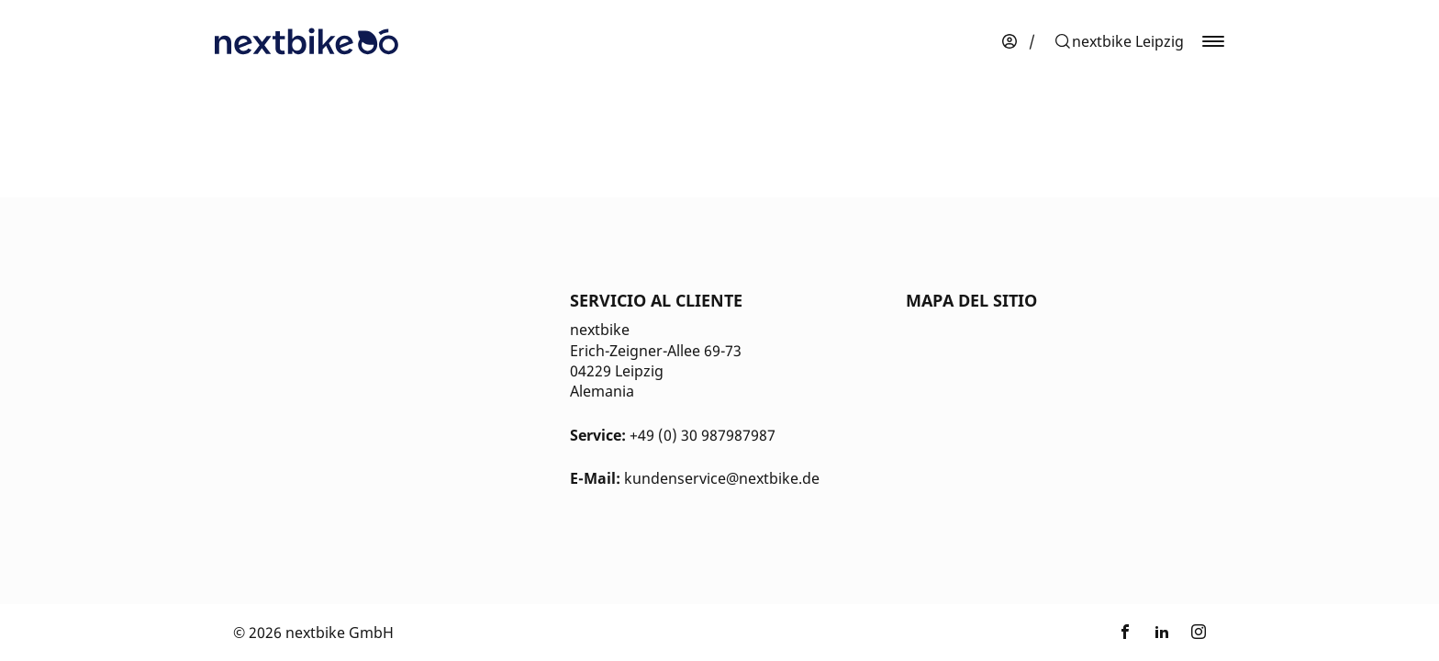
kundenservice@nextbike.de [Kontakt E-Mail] (722, 478)
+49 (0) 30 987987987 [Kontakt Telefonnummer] (702, 435)
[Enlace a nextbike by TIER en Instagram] (1198, 632)
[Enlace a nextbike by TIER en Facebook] (1125, 632)
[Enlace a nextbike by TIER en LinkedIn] (1162, 632)
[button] (1119, 41)
